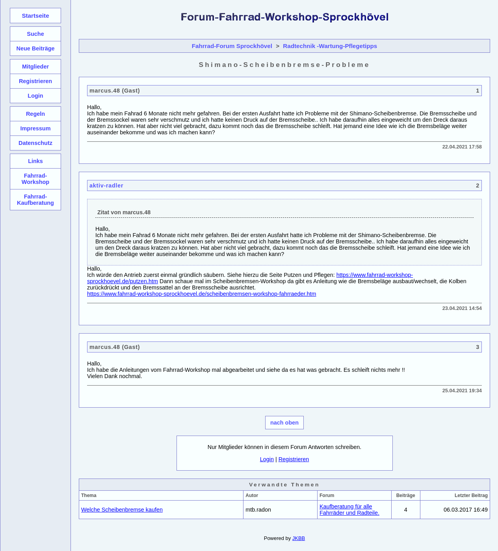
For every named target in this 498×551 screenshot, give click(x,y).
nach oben (284, 422)
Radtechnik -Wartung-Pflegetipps (330, 46)
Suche (35, 34)
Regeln (35, 114)
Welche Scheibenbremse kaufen (122, 509)
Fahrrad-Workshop (35, 179)
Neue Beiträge (35, 48)
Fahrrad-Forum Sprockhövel (232, 46)
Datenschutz (35, 143)
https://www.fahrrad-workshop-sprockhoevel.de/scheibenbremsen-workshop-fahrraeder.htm (201, 294)
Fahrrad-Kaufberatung (35, 199)
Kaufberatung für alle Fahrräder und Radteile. (349, 509)
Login (267, 459)
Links (35, 161)
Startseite (35, 15)
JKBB (298, 538)
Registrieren (294, 459)
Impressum (35, 128)
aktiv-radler (106, 185)
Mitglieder (35, 66)
